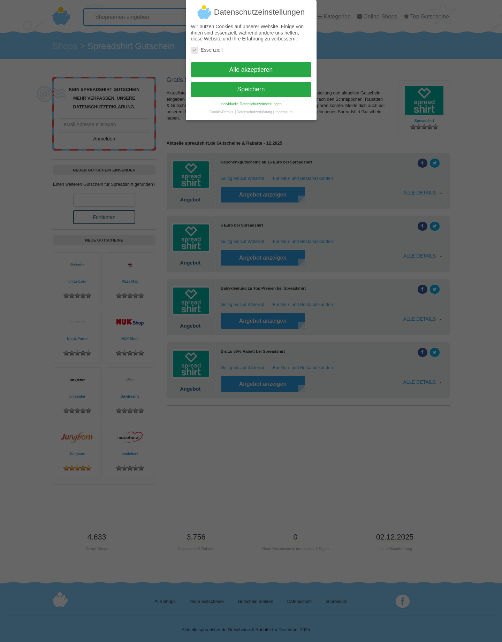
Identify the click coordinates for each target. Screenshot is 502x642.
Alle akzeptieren (251, 66)
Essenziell (207, 47)
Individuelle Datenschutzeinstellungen (251, 101)
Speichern (251, 86)
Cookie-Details (221, 109)
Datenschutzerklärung (254, 109)
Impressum (283, 109)
